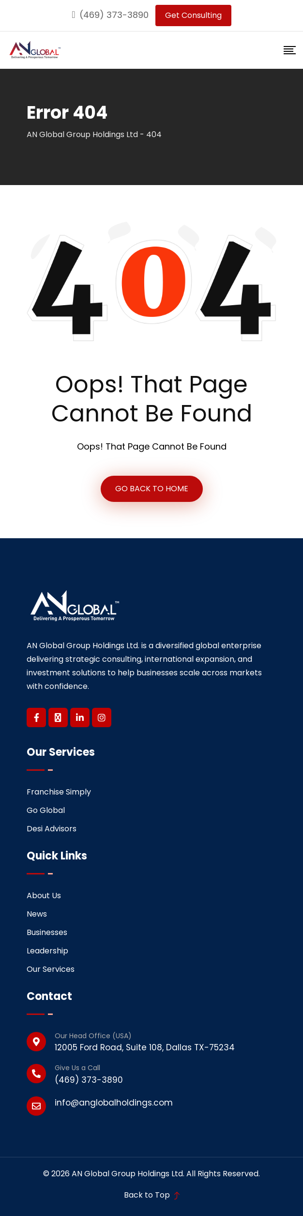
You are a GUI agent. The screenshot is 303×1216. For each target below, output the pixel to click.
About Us (44, 895)
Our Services (51, 969)
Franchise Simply (59, 791)
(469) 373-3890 (114, 15)
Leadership (47, 950)
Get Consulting (193, 15)
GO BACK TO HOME (151, 488)
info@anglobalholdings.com (114, 1102)
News (37, 914)
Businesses (47, 932)
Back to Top (152, 1194)
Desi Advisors (51, 828)
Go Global (46, 810)
